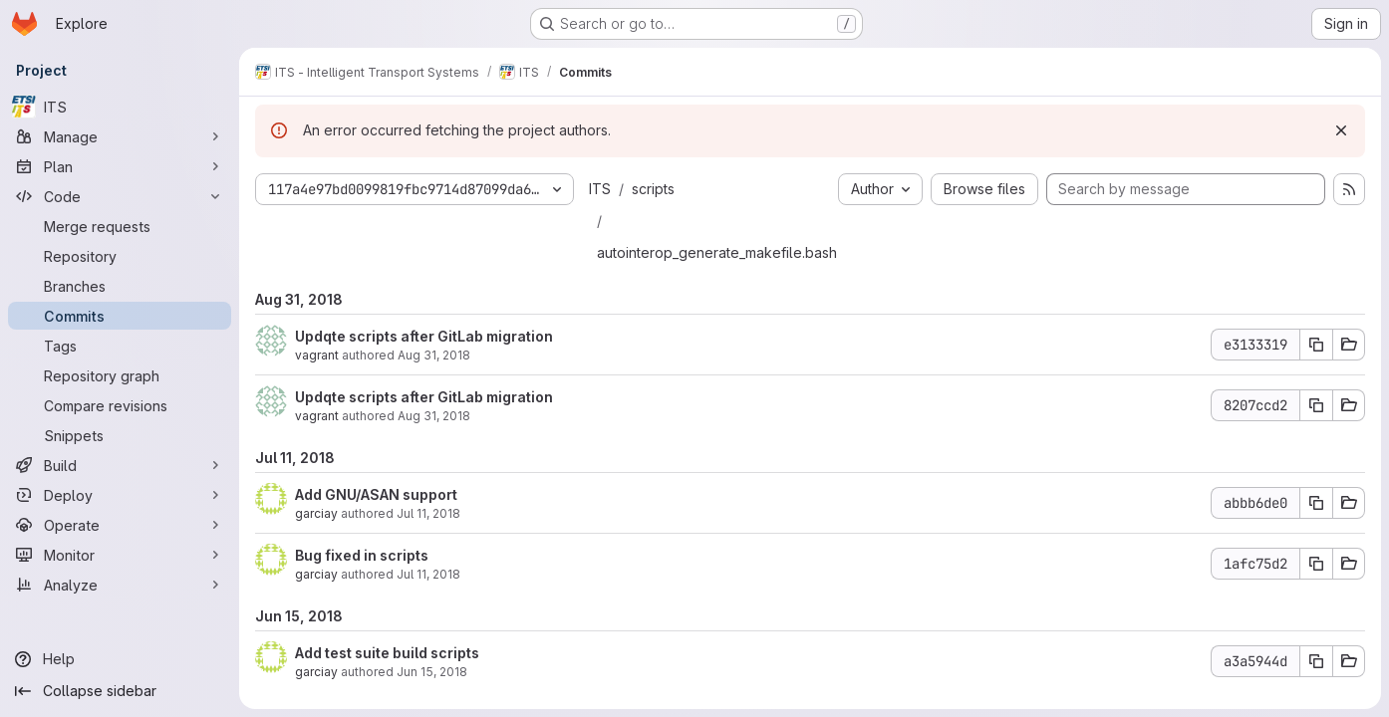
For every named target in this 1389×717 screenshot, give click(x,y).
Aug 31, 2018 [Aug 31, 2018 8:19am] (434, 415)
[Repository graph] (119, 375)
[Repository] (119, 256)
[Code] (119, 196)
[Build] (119, 465)
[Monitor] (119, 555)
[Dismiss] (1341, 130)
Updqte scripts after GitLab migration (424, 336)
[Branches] (119, 286)
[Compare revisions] (119, 405)
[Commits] (119, 316)
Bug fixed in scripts (361, 555)
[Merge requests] (119, 226)
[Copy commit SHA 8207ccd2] (1316, 405)
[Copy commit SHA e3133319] (1316, 344)
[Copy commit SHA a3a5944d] (1316, 661)
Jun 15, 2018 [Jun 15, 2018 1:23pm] (432, 671)
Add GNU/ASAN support (376, 494)
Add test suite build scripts (387, 652)
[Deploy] (119, 495)
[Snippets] (119, 435)
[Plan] (119, 166)
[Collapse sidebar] (119, 691)
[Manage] (119, 136)
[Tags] (119, 345)
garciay (316, 513)
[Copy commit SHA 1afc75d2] (1316, 564)
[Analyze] (119, 584)
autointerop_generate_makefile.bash (717, 252)
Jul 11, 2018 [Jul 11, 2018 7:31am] (428, 574)
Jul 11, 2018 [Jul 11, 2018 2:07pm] (428, 513)
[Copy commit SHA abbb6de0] (1316, 503)
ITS (600, 188)
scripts (653, 188)
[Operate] (119, 525)
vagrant (317, 355)
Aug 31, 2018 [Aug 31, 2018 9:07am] (434, 355)
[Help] (119, 659)
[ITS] (119, 106)
